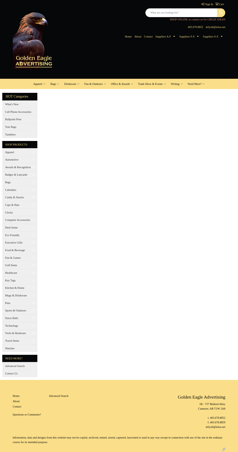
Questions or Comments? (27, 414)
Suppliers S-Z (210, 36)
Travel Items (12, 340)
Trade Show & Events (152, 84)
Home (128, 36)
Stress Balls (11, 318)
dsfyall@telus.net (215, 27)
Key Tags (10, 280)
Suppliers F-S (187, 36)
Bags (54, 84)
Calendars (10, 189)
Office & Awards (122, 84)
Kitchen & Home (14, 287)
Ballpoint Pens (13, 119)
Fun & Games (13, 257)
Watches (9, 348)
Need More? (196, 84)
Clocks (9, 212)
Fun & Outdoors (95, 84)
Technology (11, 325)
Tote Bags (10, 126)
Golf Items (11, 265)
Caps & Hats (12, 204)
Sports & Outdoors (15, 310)
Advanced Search (15, 366)
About (137, 36)
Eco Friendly (12, 235)
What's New (12, 104)
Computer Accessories (17, 219)
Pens (7, 303)
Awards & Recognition (18, 167)
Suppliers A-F (163, 36)
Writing (177, 84)
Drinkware (71, 84)
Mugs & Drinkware (16, 295)
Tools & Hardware (15, 333)
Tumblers (10, 134)
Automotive (11, 159)
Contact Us (11, 373)
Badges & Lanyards (16, 174)
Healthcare (11, 272)
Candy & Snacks (14, 197)
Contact (148, 36)
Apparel (39, 84)
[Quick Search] (181, 12)
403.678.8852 (195, 27)
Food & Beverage (15, 250)
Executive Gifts (14, 242)
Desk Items (11, 227)
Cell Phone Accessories (18, 111)
